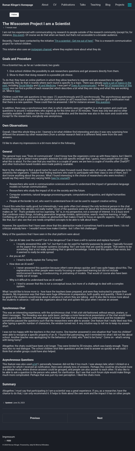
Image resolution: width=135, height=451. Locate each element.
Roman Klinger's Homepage (17, 5)
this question (103, 102)
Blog (107, 5)
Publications (68, 5)
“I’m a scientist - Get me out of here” (73, 40)
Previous (35, 418)
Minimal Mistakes (42, 445)
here (17, 90)
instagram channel (41, 49)
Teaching (96, 5)
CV (54, 5)
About (45, 5)
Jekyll (31, 445)
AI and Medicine (47, 85)
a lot (34, 364)
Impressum (8, 436)
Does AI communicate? (84, 85)
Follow (14, 14)
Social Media (26, 85)
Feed (7, 441)
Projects (119, 5)
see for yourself (60, 178)
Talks (83, 5)
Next (99, 418)
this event (18, 35)
